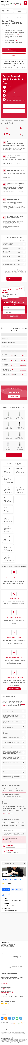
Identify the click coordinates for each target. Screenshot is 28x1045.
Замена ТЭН (5, 248)
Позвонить (20, 11)
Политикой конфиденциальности (17, 834)
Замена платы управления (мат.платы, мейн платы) (8, 244)
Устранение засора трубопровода (6, 252)
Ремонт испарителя (7, 256)
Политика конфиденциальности (14, 1030)
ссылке (7, 953)
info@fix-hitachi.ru (6, 989)
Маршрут (6, 889)
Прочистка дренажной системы (9, 264)
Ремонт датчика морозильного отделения (9, 260)
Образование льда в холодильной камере (6, 370)
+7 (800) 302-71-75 (16, 3)
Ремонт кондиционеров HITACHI (17, 960)
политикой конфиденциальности (16, 316)
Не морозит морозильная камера (5, 360)
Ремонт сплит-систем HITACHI (17, 963)
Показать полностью (7, 813)
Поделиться (2, 1018)
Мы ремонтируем (6, 11)
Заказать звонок (14, 396)
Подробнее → (23, 355)
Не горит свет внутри (5, 374)
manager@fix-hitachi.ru (7, 992)
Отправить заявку (14, 111)
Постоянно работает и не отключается (5, 365)
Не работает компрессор (4, 355)
